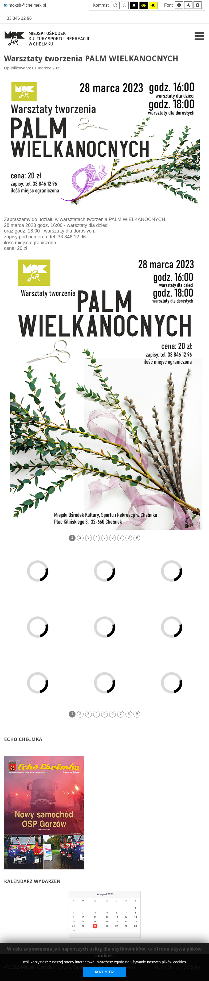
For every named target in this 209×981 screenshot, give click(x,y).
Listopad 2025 (104, 894)
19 (107, 921)
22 (135, 921)
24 (83, 926)
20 (116, 921)
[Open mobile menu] (199, 36)
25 (95, 926)
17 (83, 921)
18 (95, 921)
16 (73, 921)
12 (107, 917)
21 (126, 921)
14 (126, 917)
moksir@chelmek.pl (25, 5)
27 (116, 926)
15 (135, 917)
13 (116, 917)
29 (135, 926)
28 (126, 926)
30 (73, 930)
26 (107, 926)
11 (95, 917)
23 (73, 926)
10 (83, 917)
